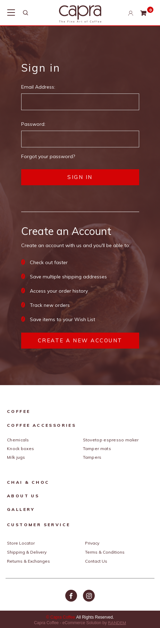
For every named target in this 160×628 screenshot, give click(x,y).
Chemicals (18, 439)
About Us (23, 495)
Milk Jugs (16, 457)
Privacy (92, 543)
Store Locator (21, 543)
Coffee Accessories (41, 425)
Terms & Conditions (105, 552)
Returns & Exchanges (28, 561)
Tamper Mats (97, 448)
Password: (33, 124)
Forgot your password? (48, 156)
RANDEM (117, 622)
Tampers (92, 457)
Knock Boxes (20, 448)
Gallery (21, 509)
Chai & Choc (28, 482)
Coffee (18, 411)
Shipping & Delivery (27, 552)
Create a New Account (80, 340)
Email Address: (38, 87)
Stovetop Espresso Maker (111, 439)
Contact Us (96, 561)
